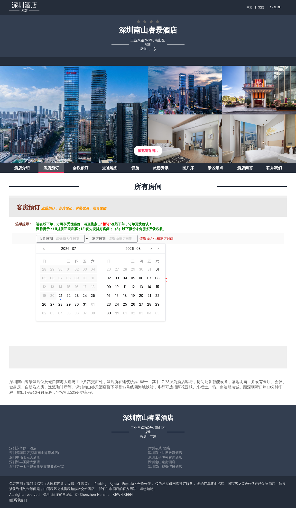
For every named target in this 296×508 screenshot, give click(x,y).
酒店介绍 (22, 167)
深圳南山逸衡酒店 (161, 462)
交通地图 (110, 167)
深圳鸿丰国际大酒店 (24, 462)
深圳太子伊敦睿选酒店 (165, 457)
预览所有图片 (148, 151)
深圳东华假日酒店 (23, 448)
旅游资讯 (160, 167)
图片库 (188, 167)
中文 (249, 7)
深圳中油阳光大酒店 (24, 457)
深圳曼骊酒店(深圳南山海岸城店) (34, 453)
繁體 (261, 7)
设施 (135, 167)
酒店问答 (245, 167)
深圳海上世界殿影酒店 (165, 453)
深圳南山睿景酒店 (58, 494)
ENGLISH (275, 7)
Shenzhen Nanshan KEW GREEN (106, 494)
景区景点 (215, 167)
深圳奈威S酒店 (159, 448)
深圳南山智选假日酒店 (165, 466)
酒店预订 (51, 167)
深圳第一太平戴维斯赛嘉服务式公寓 (36, 466)
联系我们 (274, 167)
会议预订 (80, 167)
